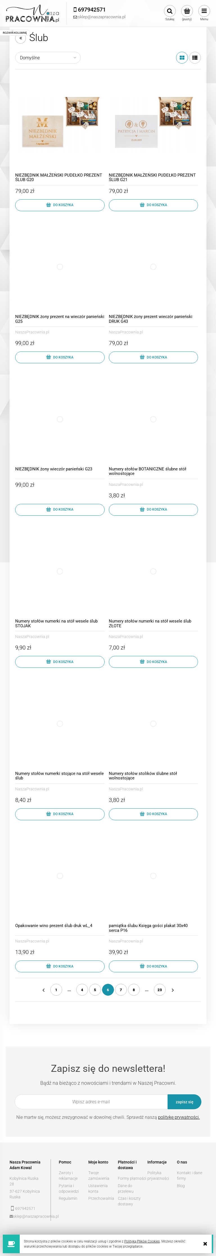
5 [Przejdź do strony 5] (95, 990)
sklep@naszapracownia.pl (28, 1216)
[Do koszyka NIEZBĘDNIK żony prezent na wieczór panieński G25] (60, 357)
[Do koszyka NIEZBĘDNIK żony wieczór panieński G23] (60, 510)
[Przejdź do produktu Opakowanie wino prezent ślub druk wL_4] (60, 876)
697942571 (25, 1208)
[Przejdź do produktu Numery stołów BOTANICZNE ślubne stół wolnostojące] (153, 419)
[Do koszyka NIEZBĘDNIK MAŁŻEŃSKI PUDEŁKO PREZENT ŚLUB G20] (60, 205)
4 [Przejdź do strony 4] (82, 990)
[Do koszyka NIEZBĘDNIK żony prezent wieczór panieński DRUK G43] (153, 357)
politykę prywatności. (179, 1117)
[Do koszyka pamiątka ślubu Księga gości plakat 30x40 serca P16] (153, 966)
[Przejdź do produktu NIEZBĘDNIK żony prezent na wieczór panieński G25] (60, 267)
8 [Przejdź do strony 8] (134, 990)
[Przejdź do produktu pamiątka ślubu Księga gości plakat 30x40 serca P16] (153, 876)
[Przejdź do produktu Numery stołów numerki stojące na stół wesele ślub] (60, 723)
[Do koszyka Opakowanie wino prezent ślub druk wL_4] (60, 966)
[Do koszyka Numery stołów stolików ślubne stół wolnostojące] (153, 814)
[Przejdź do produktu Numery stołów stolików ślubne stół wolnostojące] (153, 723)
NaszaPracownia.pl (32, 332)
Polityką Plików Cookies (142, 1241)
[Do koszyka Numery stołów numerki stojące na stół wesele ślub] (60, 814)
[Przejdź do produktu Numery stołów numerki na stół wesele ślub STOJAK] (60, 571)
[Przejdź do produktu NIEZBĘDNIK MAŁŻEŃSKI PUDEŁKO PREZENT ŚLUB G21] (153, 125)
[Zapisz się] (184, 1101)
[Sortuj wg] (48, 58)
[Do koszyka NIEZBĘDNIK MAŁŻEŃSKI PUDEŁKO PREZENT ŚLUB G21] (153, 205)
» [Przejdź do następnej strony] (173, 990)
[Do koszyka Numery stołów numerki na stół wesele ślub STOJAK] (60, 662)
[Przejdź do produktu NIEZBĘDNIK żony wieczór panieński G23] (60, 419)
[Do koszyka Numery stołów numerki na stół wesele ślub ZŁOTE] (153, 662)
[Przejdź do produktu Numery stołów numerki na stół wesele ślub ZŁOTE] (153, 571)
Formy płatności (132, 1178)
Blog (181, 1185)
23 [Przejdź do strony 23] (160, 990)
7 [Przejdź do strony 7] (121, 990)
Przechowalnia (101, 1198)
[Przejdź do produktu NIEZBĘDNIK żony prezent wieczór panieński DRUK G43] (153, 267)
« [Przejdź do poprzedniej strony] (43, 990)
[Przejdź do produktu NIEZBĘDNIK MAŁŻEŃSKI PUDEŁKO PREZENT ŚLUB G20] (60, 125)
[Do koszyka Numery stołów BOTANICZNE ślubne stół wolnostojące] (153, 510)
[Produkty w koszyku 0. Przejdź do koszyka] (186, 13)
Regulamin (68, 1198)
